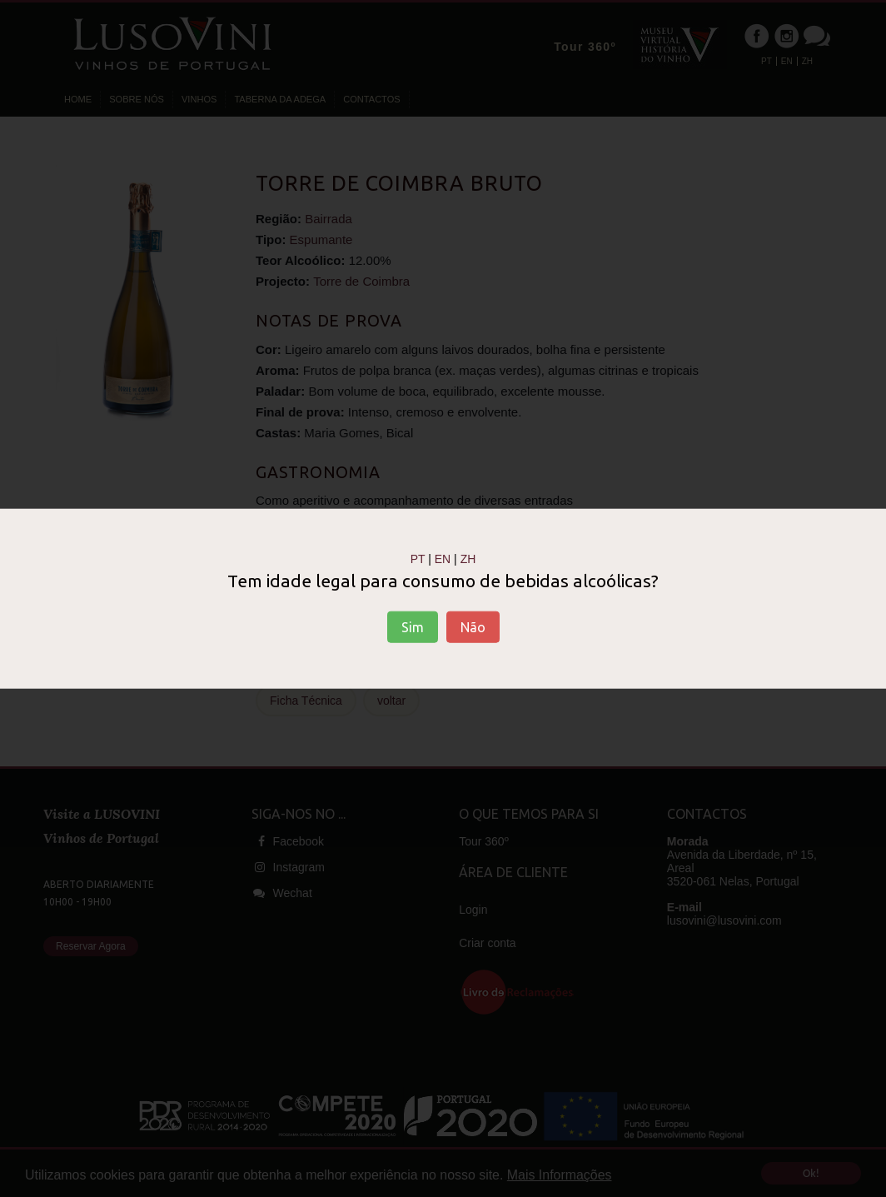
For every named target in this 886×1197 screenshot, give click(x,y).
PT (418, 558)
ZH (468, 558)
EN (442, 558)
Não (472, 627)
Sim (412, 627)
